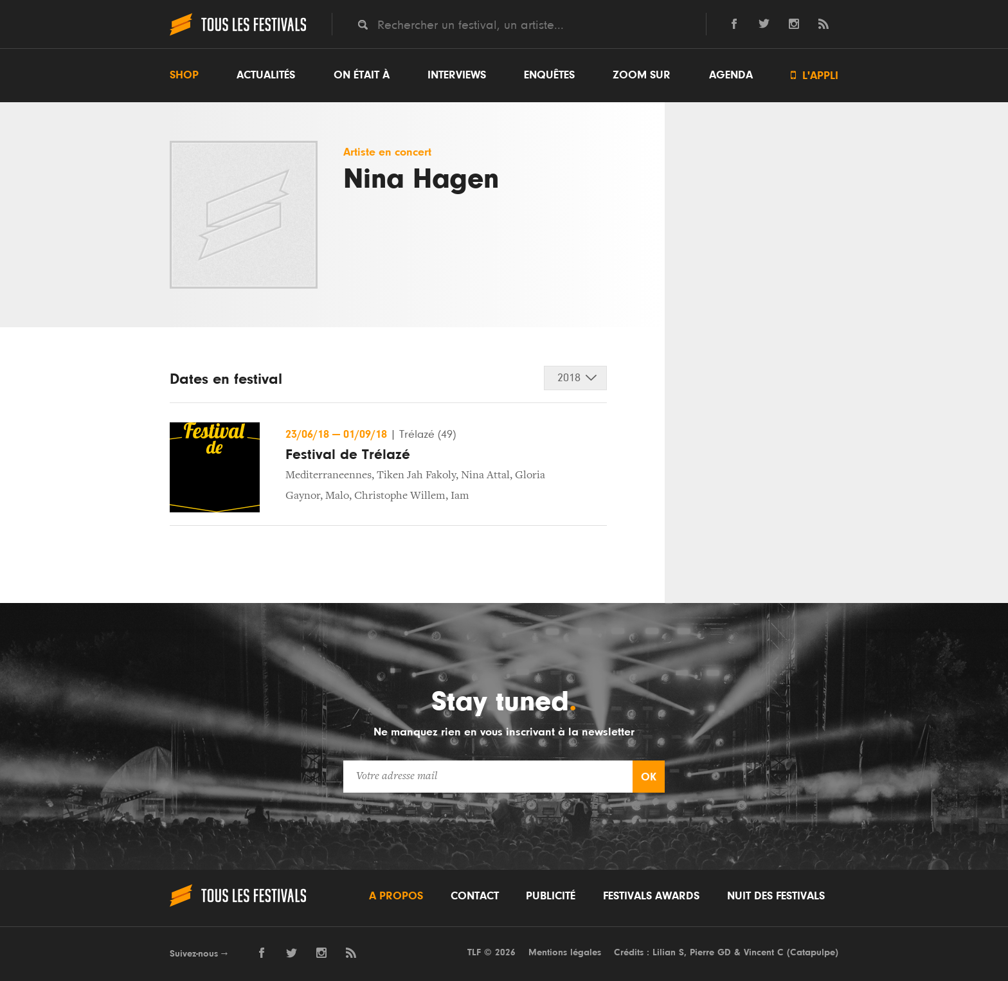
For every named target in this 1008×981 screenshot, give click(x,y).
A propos (396, 896)
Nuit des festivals (776, 896)
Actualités (266, 75)
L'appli (814, 75)
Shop (184, 75)
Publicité (550, 896)
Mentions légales (564, 952)
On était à (362, 75)
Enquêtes (549, 75)
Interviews (457, 75)
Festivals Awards (651, 896)
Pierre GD (710, 952)
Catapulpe (812, 952)
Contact (475, 896)
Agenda (731, 75)
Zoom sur (641, 75)
